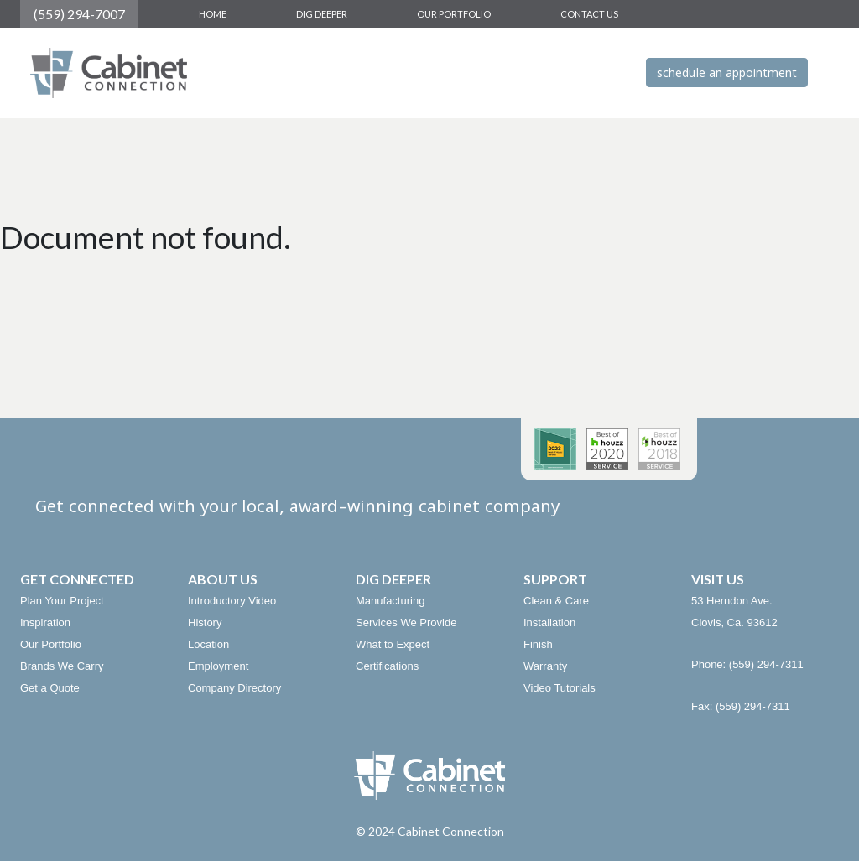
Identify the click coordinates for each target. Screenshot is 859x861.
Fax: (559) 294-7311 (740, 706)
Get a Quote (50, 688)
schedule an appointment (727, 72)
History (204, 622)
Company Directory (234, 688)
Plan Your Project (62, 600)
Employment (218, 666)
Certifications (387, 666)
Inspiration (45, 622)
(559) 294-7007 (79, 14)
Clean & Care (556, 600)
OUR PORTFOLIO (454, 13)
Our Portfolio (50, 644)
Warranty (545, 666)
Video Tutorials (559, 688)
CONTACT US (589, 13)
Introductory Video (232, 600)
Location (208, 644)
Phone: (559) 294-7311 (747, 664)
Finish (538, 644)
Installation (549, 622)
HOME (212, 13)
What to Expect (393, 644)
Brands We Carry (61, 666)
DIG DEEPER (321, 13)
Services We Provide (406, 622)
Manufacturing (390, 600)
